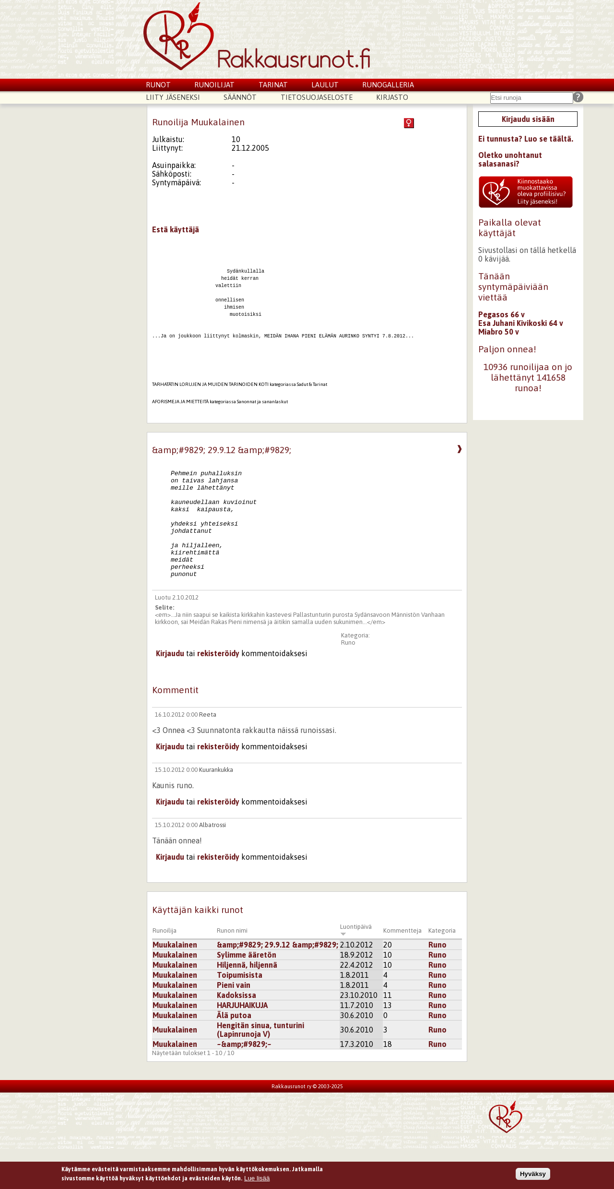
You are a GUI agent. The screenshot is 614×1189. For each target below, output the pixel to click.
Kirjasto (392, 97)
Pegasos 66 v (501, 314)
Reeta (207, 754)
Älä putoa (234, 1055)
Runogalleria (388, 85)
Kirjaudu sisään (528, 119)
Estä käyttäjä (175, 229)
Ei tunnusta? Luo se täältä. (525, 138)
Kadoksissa (236, 1035)
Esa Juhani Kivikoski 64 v (520, 323)
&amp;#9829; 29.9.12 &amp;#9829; (277, 985)
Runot (158, 85)
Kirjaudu (170, 693)
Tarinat (273, 85)
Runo (348, 682)
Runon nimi (232, 970)
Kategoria (442, 970)
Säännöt (240, 97)
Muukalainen (175, 985)
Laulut (325, 85)
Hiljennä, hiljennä (247, 1005)
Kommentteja (402, 970)
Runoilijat (214, 85)
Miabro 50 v (498, 331)
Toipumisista (239, 1015)
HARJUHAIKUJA (242, 1045)
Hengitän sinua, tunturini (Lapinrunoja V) (260, 1070)
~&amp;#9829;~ (244, 1084)
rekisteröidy (218, 693)
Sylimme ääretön (246, 995)
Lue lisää (257, 1180)
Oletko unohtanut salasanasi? (510, 159)
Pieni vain (233, 1025)
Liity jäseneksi (173, 97)
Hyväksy (533, 1175)
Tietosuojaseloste (317, 97)
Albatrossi (212, 865)
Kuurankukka (216, 810)
